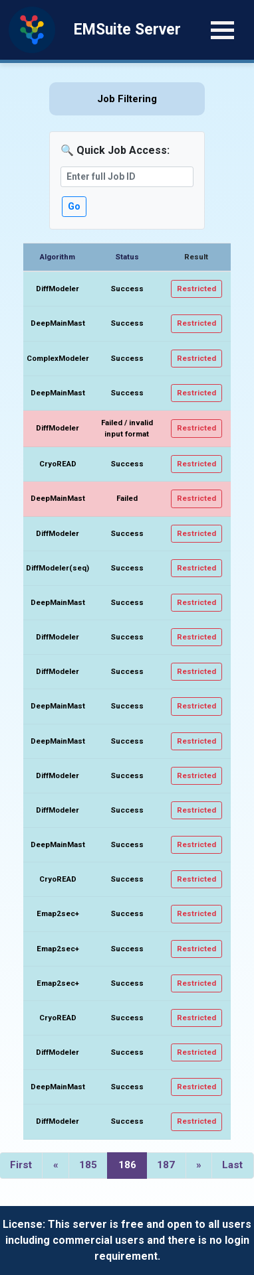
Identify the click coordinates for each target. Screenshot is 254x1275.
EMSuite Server (127, 29)
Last (232, 1165)
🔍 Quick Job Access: (115, 150)
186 (127, 1165)
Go (74, 206)
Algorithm (57, 256)
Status (127, 256)
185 (88, 1165)
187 (166, 1165)
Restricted (196, 288)
